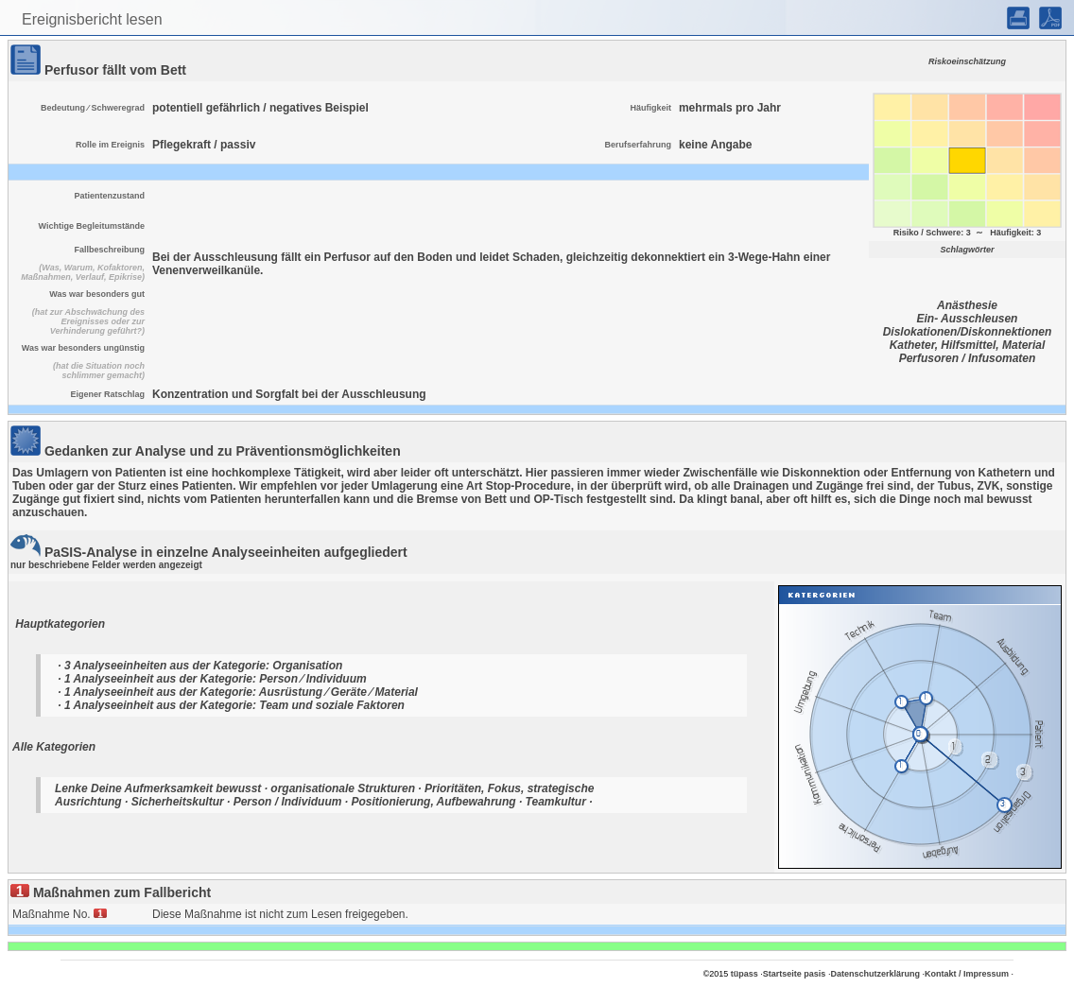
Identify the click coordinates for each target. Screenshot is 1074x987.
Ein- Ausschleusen (967, 318)
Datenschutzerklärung (875, 973)
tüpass (744, 973)
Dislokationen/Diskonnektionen (967, 331)
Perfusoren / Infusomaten (967, 358)
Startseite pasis (794, 973)
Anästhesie (967, 305)
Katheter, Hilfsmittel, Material (968, 345)
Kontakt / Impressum (967, 973)
